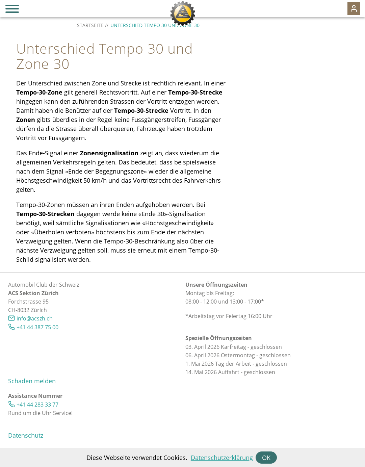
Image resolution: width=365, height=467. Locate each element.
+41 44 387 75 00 (37, 327)
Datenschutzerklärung (222, 457)
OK (266, 457)
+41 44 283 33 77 (37, 404)
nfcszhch (35, 318)
